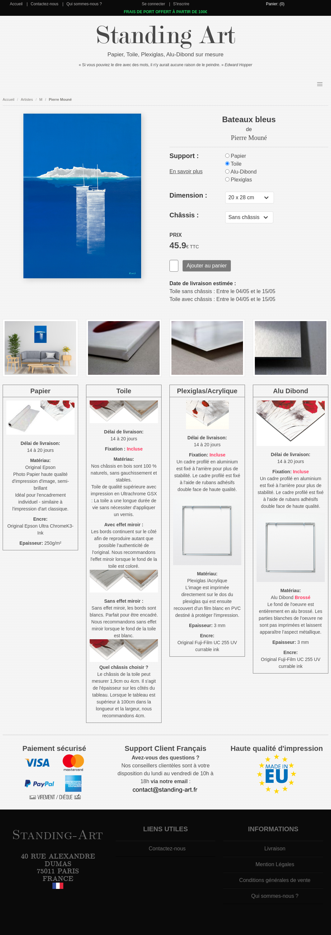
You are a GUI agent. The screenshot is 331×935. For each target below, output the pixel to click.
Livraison (275, 848)
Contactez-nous (44, 4)
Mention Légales (275, 864)
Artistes (27, 99)
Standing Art (165, 35)
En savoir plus (186, 171)
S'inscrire (181, 4)
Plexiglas (238, 179)
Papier (235, 156)
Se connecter (153, 4)
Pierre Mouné (60, 99)
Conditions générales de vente (275, 880)
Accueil (16, 4)
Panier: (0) (275, 4)
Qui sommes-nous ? (84, 4)
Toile (233, 164)
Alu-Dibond (241, 172)
